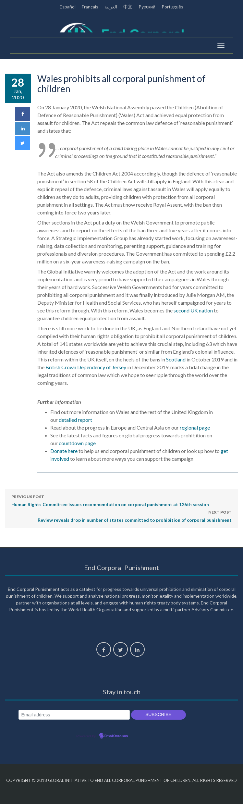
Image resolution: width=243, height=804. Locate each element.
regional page (195, 427)
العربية (110, 6)
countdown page (77, 443)
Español (68, 6)
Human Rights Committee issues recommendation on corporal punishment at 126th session (110, 500)
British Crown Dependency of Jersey (85, 367)
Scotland (176, 359)
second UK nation (193, 310)
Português (172, 6)
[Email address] (74, 715)
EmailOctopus (116, 736)
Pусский (147, 6)
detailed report (75, 420)
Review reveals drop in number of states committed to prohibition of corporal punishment (135, 515)
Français (90, 6)
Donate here (64, 451)
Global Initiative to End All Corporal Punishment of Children (119, 780)
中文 (127, 6)
